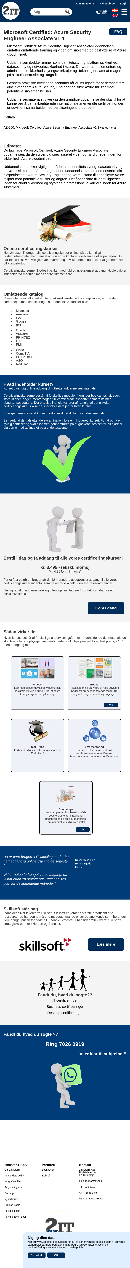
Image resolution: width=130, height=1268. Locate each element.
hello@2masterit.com (91, 1180)
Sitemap (9, 1193)
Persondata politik (14, 1175)
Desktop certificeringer (65, 1013)
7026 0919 (71, 1044)
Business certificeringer (65, 1007)
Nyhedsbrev (107, 3)
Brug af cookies (13, 1181)
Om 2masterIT (85, 3)
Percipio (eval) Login (15, 1216)
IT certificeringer (65, 1000)
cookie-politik (75, 1247)
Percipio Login (12, 1210)
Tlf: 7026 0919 (87, 1186)
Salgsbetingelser (13, 1187)
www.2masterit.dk (46, 1241)
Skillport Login (12, 1205)
